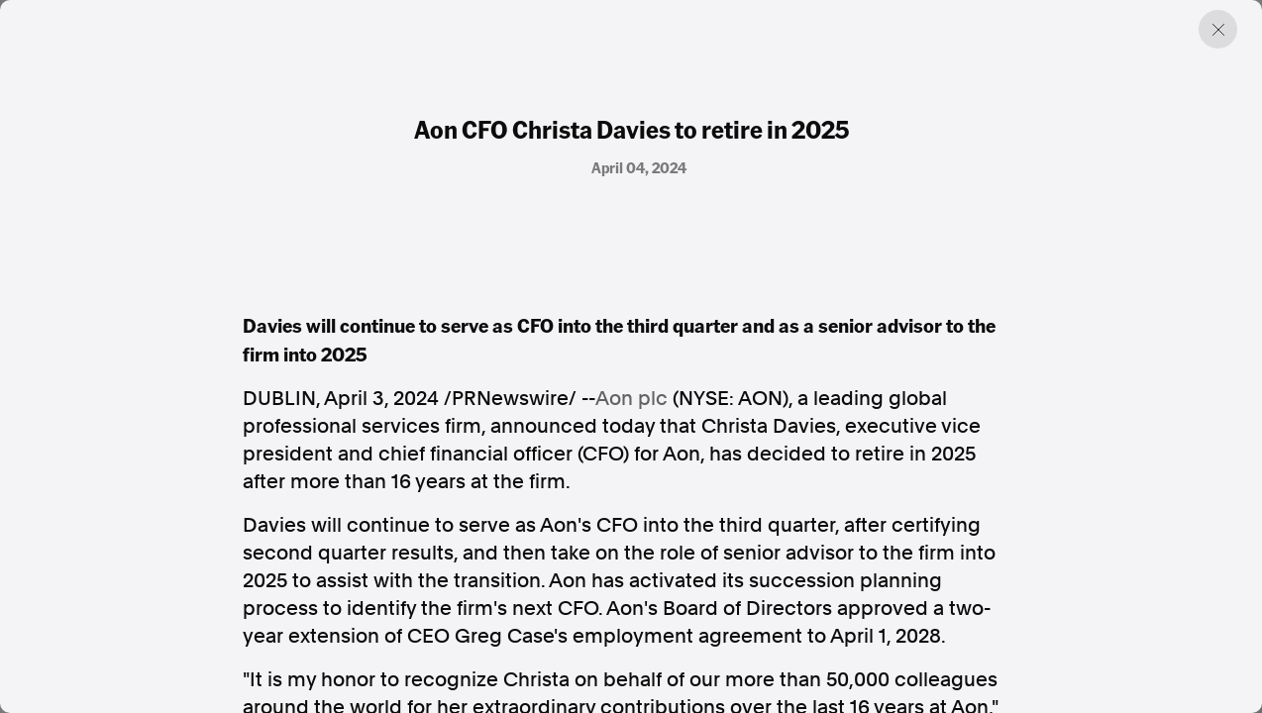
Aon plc (631, 398)
